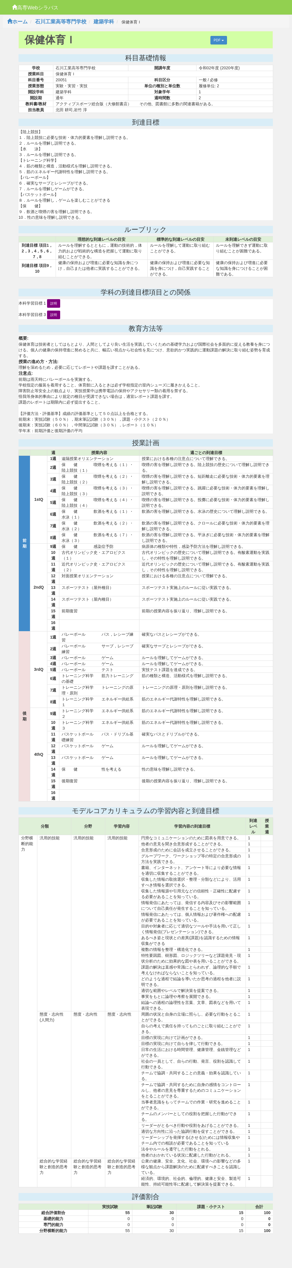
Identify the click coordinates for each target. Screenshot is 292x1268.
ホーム (17, 22)
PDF (219, 40)
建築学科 (104, 22)
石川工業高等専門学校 (60, 22)
